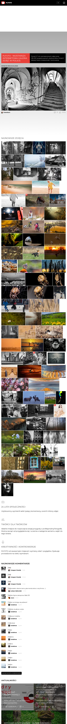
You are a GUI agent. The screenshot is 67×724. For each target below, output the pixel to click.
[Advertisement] (33, 18)
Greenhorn (6, 112)
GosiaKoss (14, 604)
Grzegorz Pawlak (16, 570)
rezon (12, 598)
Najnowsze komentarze (15, 563)
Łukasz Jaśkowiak (16, 591)
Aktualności (8, 680)
